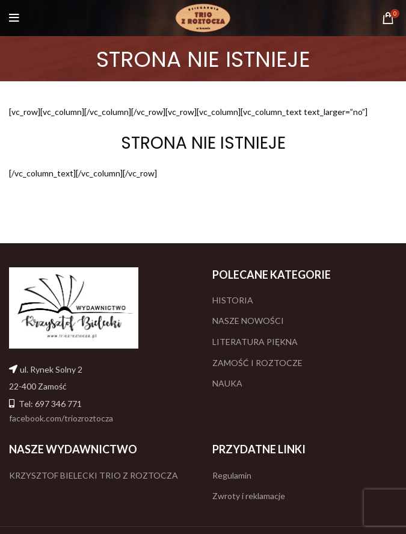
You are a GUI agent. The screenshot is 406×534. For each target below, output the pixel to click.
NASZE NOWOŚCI (248, 320)
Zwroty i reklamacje (248, 496)
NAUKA (227, 383)
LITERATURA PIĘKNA (255, 342)
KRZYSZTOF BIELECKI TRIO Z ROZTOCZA (93, 475)
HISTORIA (232, 300)
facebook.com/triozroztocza (61, 418)
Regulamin (231, 475)
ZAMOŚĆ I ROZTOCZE (257, 363)
